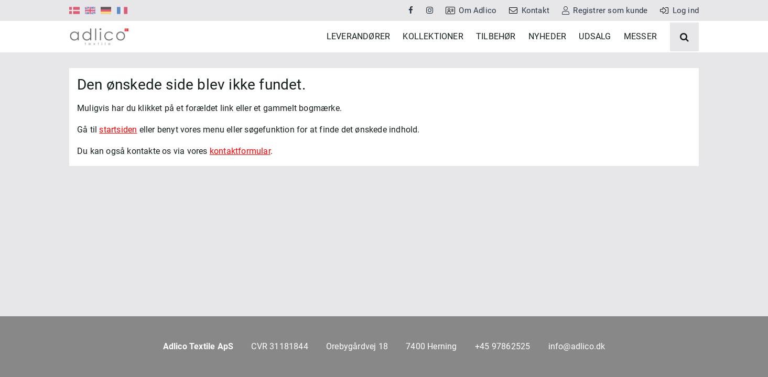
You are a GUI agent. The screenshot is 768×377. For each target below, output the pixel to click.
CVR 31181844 (279, 346)
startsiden (118, 161)
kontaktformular (240, 182)
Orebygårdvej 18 (357, 346)
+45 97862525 (502, 346)
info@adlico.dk (576, 346)
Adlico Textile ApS (198, 346)
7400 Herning (431, 346)
